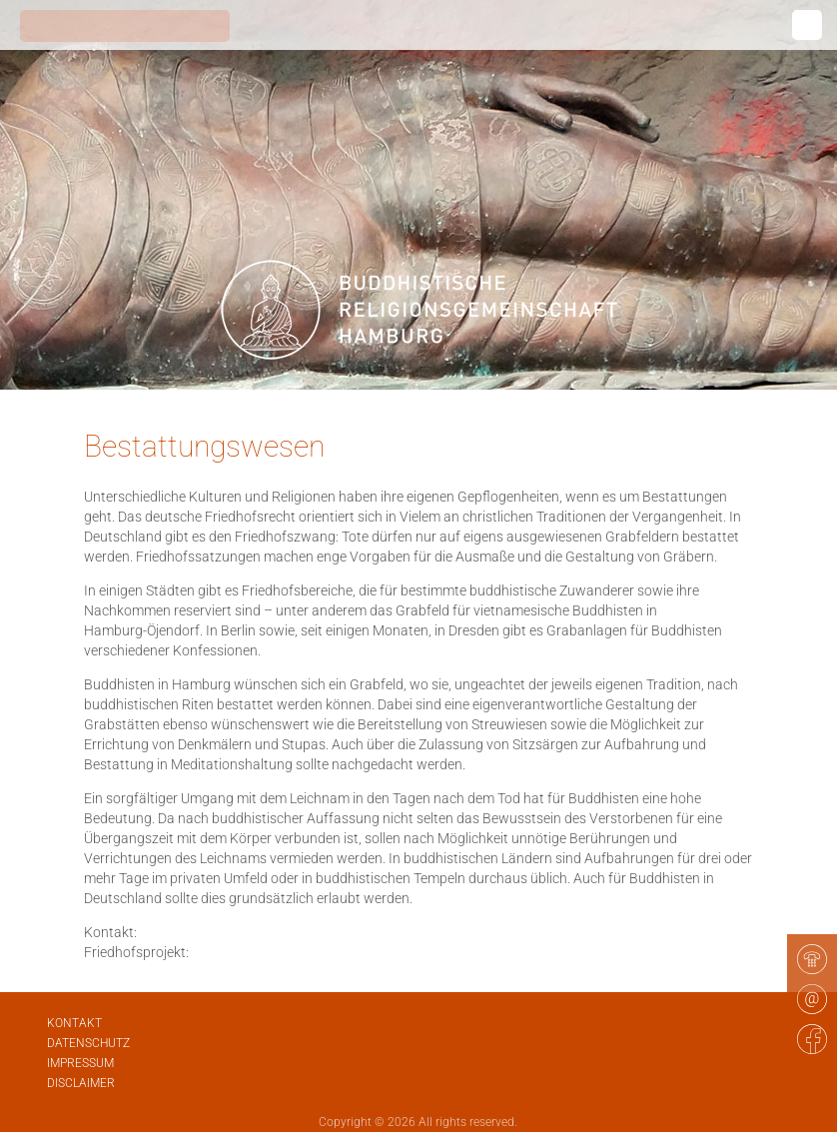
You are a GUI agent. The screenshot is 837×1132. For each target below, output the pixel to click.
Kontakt (74, 1023)
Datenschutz (88, 1043)
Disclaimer (81, 1083)
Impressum (80, 1063)
